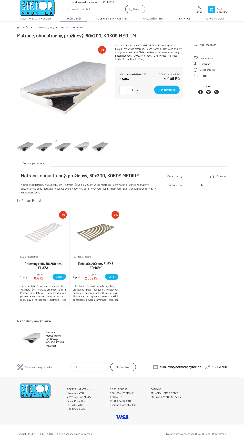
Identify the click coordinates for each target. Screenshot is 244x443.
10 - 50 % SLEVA (215, 18)
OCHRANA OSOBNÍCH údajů (166, 397)
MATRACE (184, 18)
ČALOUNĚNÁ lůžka (153, 18)
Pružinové (78, 27)
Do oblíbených (207, 57)
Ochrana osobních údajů (123, 404)
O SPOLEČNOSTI (119, 389)
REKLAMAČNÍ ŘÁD (120, 401)
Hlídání (203, 75)
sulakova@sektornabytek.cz (86, 2)
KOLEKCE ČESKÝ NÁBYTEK (112, 18)
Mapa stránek (219, 433)
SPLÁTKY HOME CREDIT (164, 393)
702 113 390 (108, 2)
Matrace (65, 27)
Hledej (136, 9)
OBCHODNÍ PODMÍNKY (122, 393)
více (148, 58)
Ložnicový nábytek (48, 27)
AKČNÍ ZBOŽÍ (73, 18)
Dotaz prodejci (207, 69)
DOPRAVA (156, 389)
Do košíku (167, 89)
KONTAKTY (116, 397)
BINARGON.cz (202, 433)
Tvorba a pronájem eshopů (180, 433)
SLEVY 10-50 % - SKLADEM (35, 18)
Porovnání (205, 63)
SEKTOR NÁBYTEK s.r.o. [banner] (37, 8)
